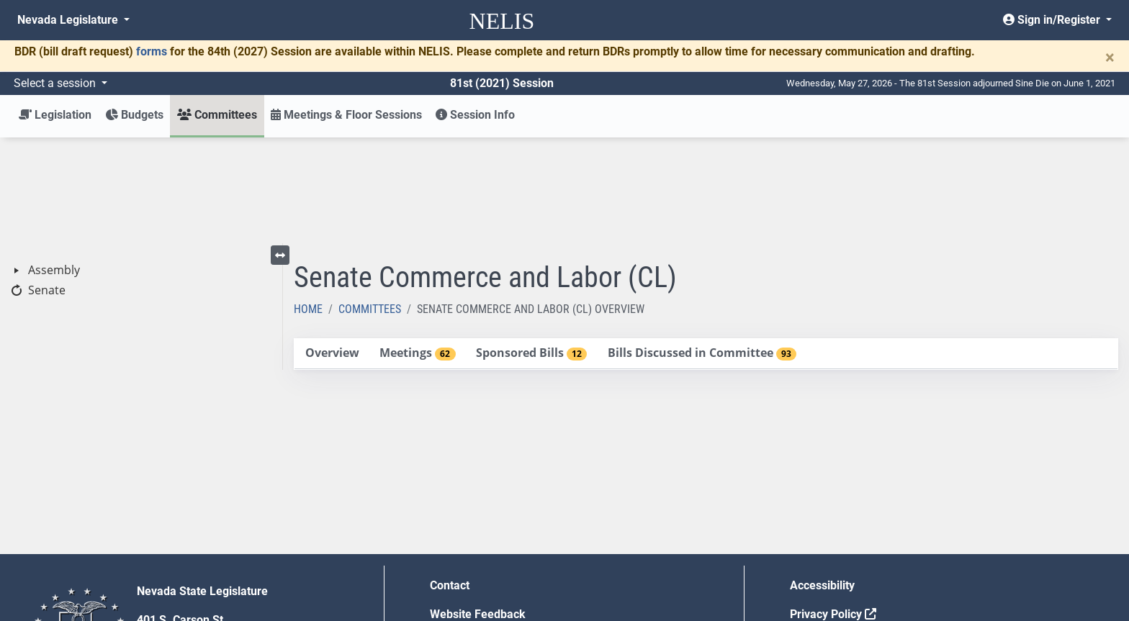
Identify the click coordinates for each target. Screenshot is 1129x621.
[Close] (1110, 57)
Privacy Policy (833, 508)
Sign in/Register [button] (1053, 20)
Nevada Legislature (69, 20)
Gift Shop (454, 566)
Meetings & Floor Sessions (346, 115)
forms (151, 51)
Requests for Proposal (847, 537)
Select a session (56, 83)
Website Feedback (478, 508)
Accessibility (822, 479)
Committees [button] (217, 115)
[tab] (331, 248)
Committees (369, 203)
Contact (449, 479)
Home (308, 203)
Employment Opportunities (498, 537)
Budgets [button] (134, 115)
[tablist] (706, 248)
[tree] (141, 174)
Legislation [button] (55, 115)
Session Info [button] (475, 115)
